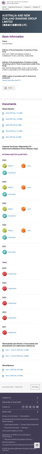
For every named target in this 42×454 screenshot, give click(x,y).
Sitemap (25, 428)
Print (8, 88)
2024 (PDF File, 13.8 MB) (14, 119)
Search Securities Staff (11, 80)
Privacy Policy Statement (30, 424)
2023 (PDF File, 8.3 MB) (14, 125)
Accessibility (24, 416)
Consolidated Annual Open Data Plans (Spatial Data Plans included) (20, 420)
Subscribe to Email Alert (11, 402)
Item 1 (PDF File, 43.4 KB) (14, 370)
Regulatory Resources (15, 7)
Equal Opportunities (11, 424)
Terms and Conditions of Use (12, 431)
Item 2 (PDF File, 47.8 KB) (14, 376)
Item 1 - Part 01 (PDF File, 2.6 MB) (17, 350)
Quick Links (6, 412)
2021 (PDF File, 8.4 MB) (14, 137)
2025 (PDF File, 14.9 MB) (14, 113)
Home (4, 7)
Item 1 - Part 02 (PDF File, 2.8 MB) (17, 356)
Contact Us (6, 398)
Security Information (12, 428)
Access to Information (10, 416)
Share (35, 387)
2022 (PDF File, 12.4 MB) (14, 131)
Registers (28, 7)
